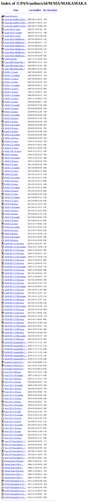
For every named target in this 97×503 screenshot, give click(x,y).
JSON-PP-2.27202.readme (15, 306)
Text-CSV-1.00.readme (13, 375)
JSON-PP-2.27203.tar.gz (14, 319)
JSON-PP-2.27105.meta (14, 283)
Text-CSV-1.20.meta (12, 402)
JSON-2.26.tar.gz (11, 138)
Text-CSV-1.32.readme (13, 425)
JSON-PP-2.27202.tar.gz (14, 309)
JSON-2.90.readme (12, 237)
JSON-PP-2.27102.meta (14, 253)
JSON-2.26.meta (11, 131)
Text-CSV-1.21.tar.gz (13, 418)
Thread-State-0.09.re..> (13, 474)
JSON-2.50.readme (12, 158)
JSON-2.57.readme (12, 197)
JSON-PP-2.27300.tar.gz (14, 329)
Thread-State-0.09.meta (13, 471)
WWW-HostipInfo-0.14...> (15, 491)
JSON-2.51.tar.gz (11, 171)
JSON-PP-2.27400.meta (14, 332)
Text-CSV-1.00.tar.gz (13, 379)
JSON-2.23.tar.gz (11, 108)
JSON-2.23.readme (12, 105)
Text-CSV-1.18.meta (12, 382)
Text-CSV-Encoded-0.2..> (15, 451)
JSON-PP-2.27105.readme (15, 286)
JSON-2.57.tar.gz (11, 201)
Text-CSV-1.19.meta (12, 392)
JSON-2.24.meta (11, 112)
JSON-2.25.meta (11, 122)
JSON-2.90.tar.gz (11, 240)
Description (52, 10)
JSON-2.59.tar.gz (11, 220)
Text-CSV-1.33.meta (12, 431)
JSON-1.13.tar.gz (11, 79)
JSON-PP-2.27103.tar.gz (14, 270)
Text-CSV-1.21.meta (12, 412)
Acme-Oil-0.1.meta (12, 29)
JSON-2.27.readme (12, 145)
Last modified (35, 10)
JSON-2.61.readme (12, 227)
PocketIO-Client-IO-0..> (14, 362)
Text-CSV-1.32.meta (12, 421)
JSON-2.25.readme (12, 125)
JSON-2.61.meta (11, 224)
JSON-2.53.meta (11, 184)
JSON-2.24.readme (12, 115)
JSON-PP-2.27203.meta (14, 313)
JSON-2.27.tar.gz (11, 148)
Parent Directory (11, 16)
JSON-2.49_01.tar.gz (12, 151)
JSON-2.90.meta (11, 234)
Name (15, 10)
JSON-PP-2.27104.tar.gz (14, 280)
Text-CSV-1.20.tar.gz (13, 408)
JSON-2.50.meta (11, 155)
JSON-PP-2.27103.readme (15, 267)
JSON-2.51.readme (12, 168)
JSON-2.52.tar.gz (11, 181)
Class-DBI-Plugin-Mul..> (14, 62)
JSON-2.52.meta (11, 174)
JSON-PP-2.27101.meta (14, 243)
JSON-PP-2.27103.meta (14, 263)
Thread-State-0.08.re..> (13, 464)
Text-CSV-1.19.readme (13, 395)
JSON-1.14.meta (11, 82)
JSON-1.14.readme (12, 85)
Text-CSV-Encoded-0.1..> (15, 441)
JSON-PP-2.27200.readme (15, 296)
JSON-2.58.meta (11, 204)
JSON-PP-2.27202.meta (14, 303)
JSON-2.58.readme (12, 207)
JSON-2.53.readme (12, 187)
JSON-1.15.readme (12, 95)
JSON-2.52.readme (12, 178)
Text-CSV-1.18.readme (13, 385)
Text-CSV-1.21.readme (13, 415)
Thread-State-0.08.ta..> (13, 468)
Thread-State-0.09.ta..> (13, 478)
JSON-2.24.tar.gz (11, 118)
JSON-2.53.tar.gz (11, 191)
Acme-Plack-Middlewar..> (15, 39)
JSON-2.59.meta (11, 214)
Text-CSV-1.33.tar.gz (13, 438)
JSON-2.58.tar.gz (11, 211)
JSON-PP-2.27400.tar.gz (14, 339)
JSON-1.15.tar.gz (11, 98)
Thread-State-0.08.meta (13, 461)
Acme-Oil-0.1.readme (13, 33)
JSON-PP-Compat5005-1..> (15, 342)
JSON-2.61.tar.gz (11, 230)
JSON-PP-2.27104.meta (14, 273)
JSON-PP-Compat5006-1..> (15, 352)
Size (44, 10)
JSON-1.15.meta (11, 92)
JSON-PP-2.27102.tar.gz (14, 260)
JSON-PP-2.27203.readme (15, 316)
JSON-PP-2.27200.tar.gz (14, 300)
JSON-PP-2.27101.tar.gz (14, 250)
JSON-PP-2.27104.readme (15, 276)
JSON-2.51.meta (11, 164)
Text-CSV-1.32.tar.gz (13, 428)
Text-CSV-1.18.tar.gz (13, 389)
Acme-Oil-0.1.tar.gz (12, 36)
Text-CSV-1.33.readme (13, 435)
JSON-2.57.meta (11, 194)
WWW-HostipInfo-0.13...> (15, 481)
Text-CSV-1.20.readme (13, 405)
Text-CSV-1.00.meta (12, 372)
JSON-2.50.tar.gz (11, 161)
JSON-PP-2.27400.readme (15, 336)
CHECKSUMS (10, 59)
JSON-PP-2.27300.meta (14, 323)
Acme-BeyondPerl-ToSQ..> (15, 19)
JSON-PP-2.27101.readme (15, 247)
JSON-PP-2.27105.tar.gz (14, 290)
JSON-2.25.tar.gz (11, 128)
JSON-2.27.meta (11, 141)
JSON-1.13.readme (12, 75)
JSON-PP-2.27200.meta (14, 293)
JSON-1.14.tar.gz (11, 89)
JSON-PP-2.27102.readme (15, 257)
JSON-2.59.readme (12, 217)
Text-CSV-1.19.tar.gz (13, 398)
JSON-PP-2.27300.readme (15, 326)
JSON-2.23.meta (11, 102)
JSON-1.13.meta (11, 72)
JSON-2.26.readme (12, 135)
